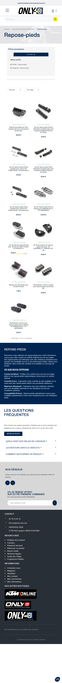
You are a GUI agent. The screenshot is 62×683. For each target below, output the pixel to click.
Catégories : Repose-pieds (20, 68)
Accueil (6, 29)
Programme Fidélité (15, 559)
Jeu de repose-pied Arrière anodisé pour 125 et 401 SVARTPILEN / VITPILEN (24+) (18, 169)
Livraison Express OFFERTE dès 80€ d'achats (31, 3)
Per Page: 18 (31, 90)
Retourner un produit (15, 548)
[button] (13, 434)
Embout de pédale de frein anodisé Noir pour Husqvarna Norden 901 (19, 129)
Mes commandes (14, 579)
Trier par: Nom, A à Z (15, 90)
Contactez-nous (13, 568)
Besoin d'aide (12, 551)
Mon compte (12, 576)
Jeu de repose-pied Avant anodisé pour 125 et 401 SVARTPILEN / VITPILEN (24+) (18, 208)
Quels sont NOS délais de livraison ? (26, 441)
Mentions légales (14, 554)
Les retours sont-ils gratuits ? (23, 448)
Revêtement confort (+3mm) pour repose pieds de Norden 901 (43, 286)
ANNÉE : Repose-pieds (19, 64)
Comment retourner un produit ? (24, 454)
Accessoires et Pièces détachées (23, 29)
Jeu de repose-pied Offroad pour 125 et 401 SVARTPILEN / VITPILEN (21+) (18, 247)
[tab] (31, 441)
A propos (11, 543)
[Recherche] (31, 19)
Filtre (31, 54)
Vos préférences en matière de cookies (21, 629)
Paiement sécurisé (15, 546)
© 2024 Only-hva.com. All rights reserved (31, 639)
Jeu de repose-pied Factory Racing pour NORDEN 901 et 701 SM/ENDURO (43, 208)
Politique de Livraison (16, 540)
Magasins (11, 571)
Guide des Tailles (14, 556)
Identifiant (11, 573)
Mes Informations (14, 582)
